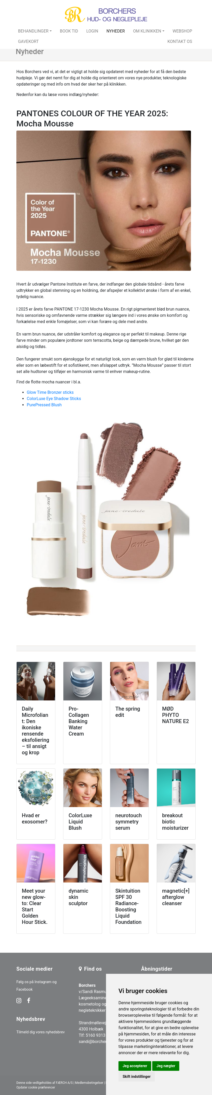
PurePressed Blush (44, 404)
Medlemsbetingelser (89, 1083)
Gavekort (28, 41)
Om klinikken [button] (147, 31)
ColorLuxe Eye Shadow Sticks (54, 398)
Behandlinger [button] (33, 31)
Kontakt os (179, 41)
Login (92, 31)
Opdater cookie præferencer (35, 1087)
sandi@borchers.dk (96, 1041)
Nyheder (116, 31)
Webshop (182, 31)
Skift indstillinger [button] (137, 1076)
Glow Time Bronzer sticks (50, 392)
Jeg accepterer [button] (135, 1066)
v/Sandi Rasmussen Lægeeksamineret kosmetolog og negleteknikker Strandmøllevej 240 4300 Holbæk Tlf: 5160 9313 (97, 1010)
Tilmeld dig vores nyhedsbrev (40, 1032)
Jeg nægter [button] (165, 1066)
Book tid (69, 31)
